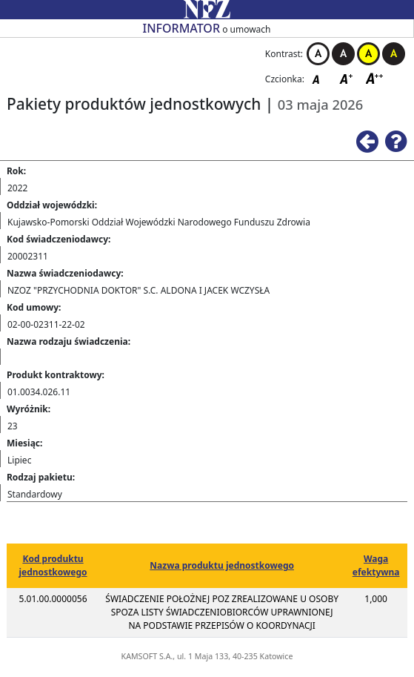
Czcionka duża (375, 78)
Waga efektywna (376, 565)
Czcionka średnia (347, 78)
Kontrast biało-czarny (318, 53)
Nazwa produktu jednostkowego (222, 565)
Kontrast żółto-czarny (368, 53)
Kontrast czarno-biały (343, 53)
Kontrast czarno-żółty (393, 53)
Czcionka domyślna (320, 78)
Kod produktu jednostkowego (53, 565)
